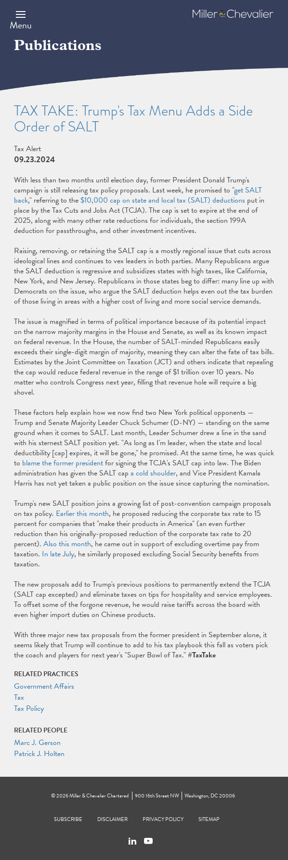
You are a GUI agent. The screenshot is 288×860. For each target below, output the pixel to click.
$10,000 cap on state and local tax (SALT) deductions (162, 200)
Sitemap (209, 819)
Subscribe (68, 819)
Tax (19, 697)
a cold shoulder (153, 473)
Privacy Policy (163, 819)
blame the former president (62, 463)
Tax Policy (29, 708)
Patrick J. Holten (39, 753)
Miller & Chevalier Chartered (99, 796)
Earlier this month (82, 513)
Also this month (67, 544)
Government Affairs (44, 686)
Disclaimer (112, 819)
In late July (58, 554)
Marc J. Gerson (37, 742)
